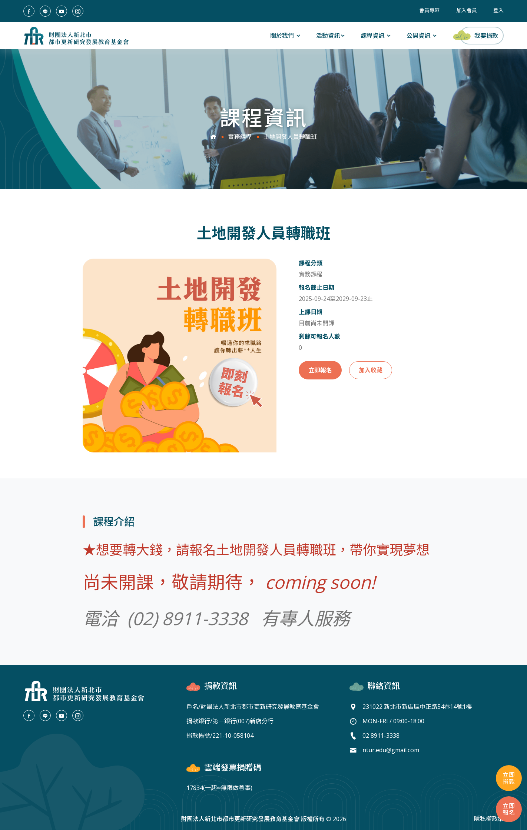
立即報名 (320, 370)
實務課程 (240, 137)
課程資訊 (376, 35)
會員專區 (429, 10)
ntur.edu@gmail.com (390, 750)
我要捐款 (479, 35)
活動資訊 (331, 35)
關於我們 (285, 35)
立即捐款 (509, 778)
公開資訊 (422, 35)
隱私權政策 (489, 818)
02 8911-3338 (381, 735)
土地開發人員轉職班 (290, 137)
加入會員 (466, 10)
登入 (498, 10)
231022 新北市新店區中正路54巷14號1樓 (417, 707)
